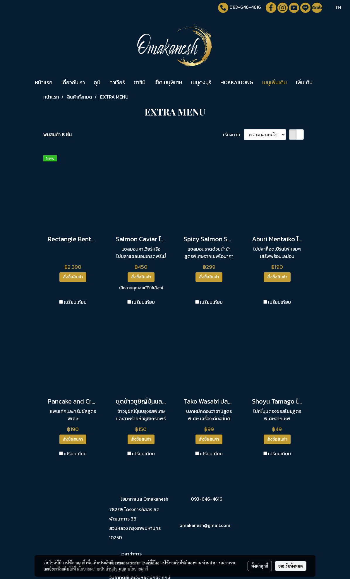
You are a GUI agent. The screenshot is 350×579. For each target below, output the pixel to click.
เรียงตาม (233, 134)
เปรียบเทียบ (75, 302)
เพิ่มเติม (304, 82)
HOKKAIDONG (236, 82)
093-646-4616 (245, 7)
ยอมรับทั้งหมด (290, 565)
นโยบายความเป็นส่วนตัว (97, 568)
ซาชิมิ (139, 82)
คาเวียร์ (117, 82)
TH (334, 7)
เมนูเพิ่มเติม (274, 82)
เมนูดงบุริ (201, 82)
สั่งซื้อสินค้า (73, 277)
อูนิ (97, 82)
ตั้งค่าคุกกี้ (259, 565)
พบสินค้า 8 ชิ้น (57, 134)
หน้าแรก (43, 82)
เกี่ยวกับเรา (73, 82)
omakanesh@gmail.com (204, 525)
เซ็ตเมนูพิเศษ (168, 82)
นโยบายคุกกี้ (138, 568)
